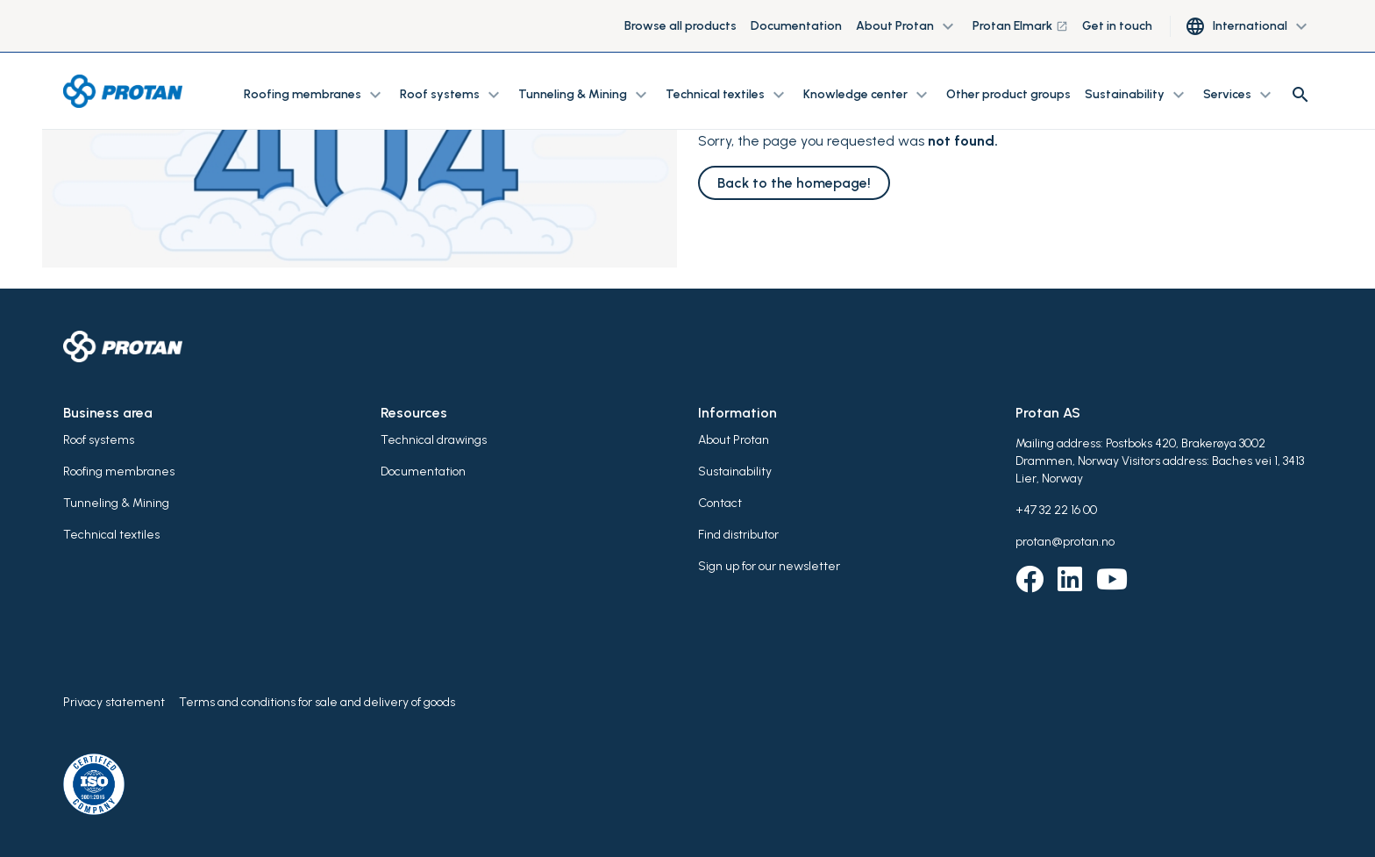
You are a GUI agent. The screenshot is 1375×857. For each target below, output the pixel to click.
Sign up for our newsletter (769, 566)
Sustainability (735, 471)
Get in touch (1117, 25)
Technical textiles (111, 534)
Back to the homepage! (794, 183)
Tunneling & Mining (116, 503)
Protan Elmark (1020, 25)
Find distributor (738, 534)
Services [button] (1239, 94)
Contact (720, 503)
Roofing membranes (119, 471)
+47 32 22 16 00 (1056, 510)
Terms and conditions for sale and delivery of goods (317, 702)
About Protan (733, 439)
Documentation (796, 25)
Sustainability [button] (1137, 94)
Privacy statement (114, 702)
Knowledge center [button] (867, 94)
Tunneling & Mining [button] (585, 94)
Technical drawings (434, 439)
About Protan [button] (907, 26)
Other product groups (1008, 94)
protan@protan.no (1065, 541)
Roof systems (98, 439)
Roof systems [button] (452, 94)
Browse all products (680, 25)
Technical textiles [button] (727, 94)
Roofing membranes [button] (315, 94)
